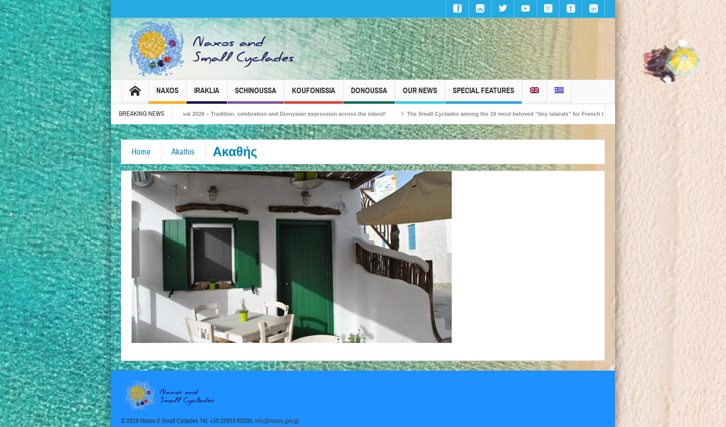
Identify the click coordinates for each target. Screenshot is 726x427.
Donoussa (369, 95)
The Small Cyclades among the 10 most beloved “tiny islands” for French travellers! (529, 114)
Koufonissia (313, 95)
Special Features (483, 95)
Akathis (183, 152)
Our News (420, 95)
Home (141, 152)
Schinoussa (255, 95)
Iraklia (207, 95)
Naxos (167, 95)
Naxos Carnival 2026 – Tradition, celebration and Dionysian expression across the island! (279, 114)
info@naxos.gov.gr (277, 421)
